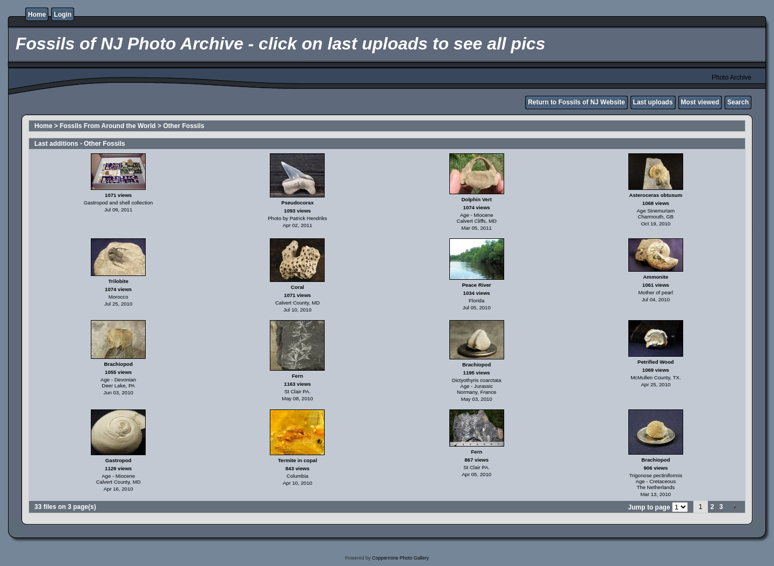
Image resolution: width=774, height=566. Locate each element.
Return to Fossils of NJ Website (576, 102)
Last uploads (653, 102)
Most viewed (700, 102)
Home (37, 14)
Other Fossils (183, 126)
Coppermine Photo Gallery (400, 558)
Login (62, 14)
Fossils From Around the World (108, 126)
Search (738, 102)
